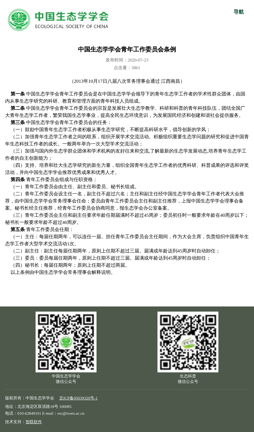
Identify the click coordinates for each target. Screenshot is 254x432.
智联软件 (34, 422)
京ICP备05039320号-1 (78, 398)
